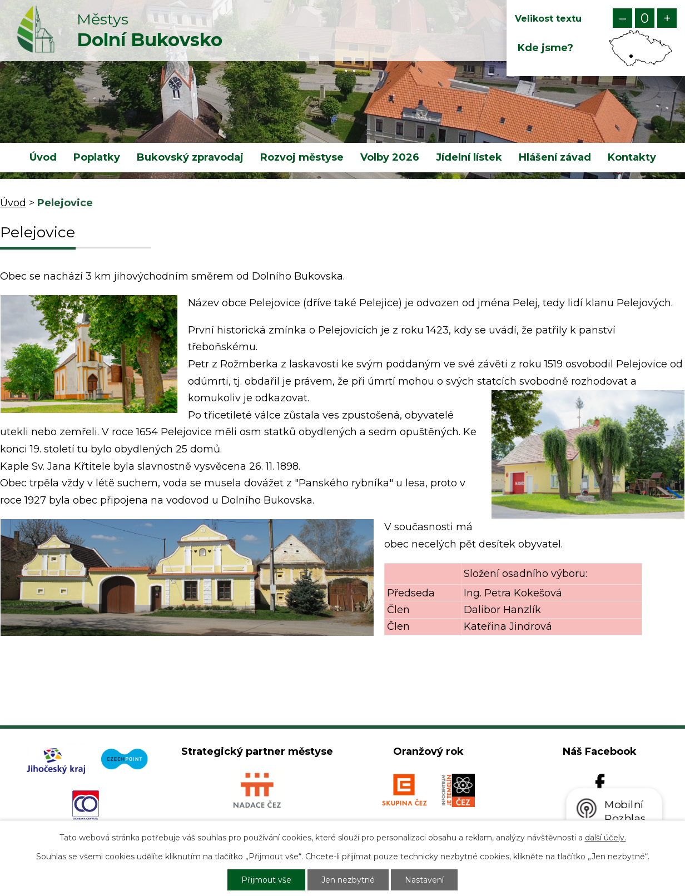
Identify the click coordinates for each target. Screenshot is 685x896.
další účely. (605, 838)
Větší (667, 18)
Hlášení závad (555, 157)
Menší (622, 18)
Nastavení (424, 880)
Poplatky (96, 157)
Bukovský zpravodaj (190, 157)
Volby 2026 (389, 157)
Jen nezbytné (348, 880)
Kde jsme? (545, 48)
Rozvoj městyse (302, 157)
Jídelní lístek (469, 157)
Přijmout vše (266, 880)
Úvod (43, 157)
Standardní (644, 18)
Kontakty (632, 157)
